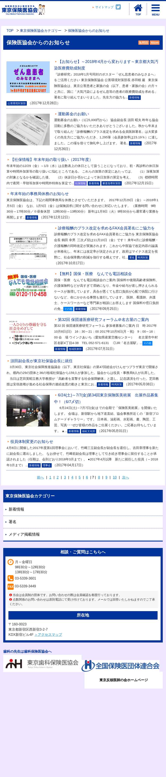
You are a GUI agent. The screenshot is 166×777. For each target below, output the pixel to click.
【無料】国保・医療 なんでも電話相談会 (95, 274)
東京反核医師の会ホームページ (123, 680)
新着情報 (16, 509)
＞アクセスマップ (48, 634)
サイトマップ (104, 7)
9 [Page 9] (106, 477)
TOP (9, 30)
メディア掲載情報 (24, 534)
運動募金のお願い (73, 114)
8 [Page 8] (99, 477)
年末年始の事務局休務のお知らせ (39, 194)
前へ (40, 477)
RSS (143, 42)
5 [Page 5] (80, 477)
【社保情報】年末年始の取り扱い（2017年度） (51, 159)
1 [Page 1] (50, 477)
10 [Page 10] (115, 477)
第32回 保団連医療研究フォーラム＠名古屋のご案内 (103, 319)
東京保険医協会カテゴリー (40, 30)
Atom (154, 42)
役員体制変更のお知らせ (31, 441)
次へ (125, 477)
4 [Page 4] (72, 477)
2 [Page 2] (58, 477)
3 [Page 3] (65, 477)
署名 (12, 522)
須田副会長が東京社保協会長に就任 (41, 361)
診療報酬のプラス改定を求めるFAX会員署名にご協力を (106, 228)
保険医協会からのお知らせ (88, 30)
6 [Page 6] (87, 477)
